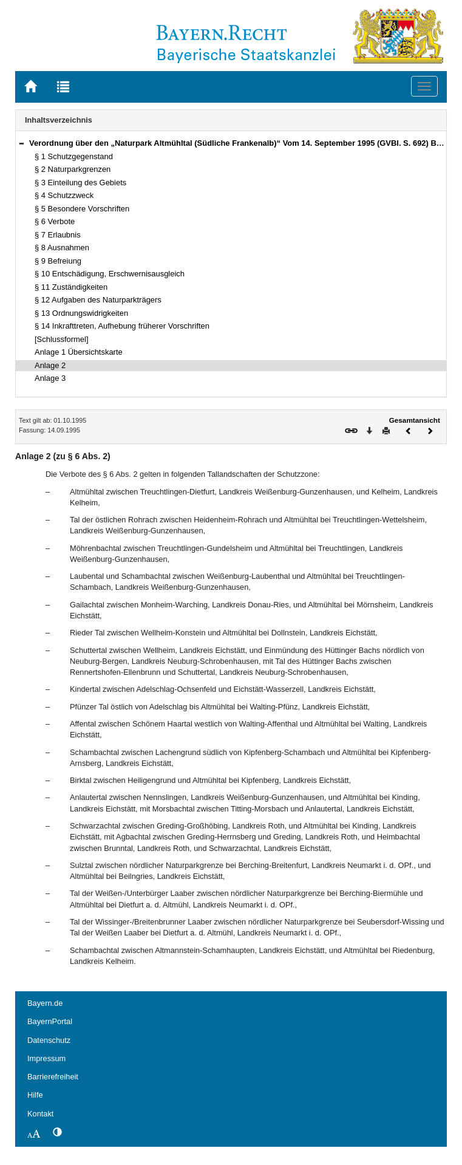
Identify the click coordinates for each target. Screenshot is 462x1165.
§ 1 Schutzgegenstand (74, 156)
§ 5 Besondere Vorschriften (82, 208)
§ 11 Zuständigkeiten (71, 287)
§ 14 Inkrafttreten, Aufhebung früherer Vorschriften (122, 325)
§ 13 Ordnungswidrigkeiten (81, 313)
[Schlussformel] (62, 339)
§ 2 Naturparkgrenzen (72, 169)
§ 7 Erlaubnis (58, 234)
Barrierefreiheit (52, 1076)
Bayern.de (45, 1003)
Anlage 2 (50, 365)
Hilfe (35, 1094)
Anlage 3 (50, 378)
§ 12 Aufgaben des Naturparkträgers (98, 299)
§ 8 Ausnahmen (62, 247)
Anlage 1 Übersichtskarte (79, 352)
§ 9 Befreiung (58, 260)
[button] (21, 143)
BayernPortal (49, 1021)
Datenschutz (48, 1040)
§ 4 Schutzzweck (64, 195)
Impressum (46, 1058)
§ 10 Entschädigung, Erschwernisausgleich (110, 273)
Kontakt (40, 1113)
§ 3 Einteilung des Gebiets (80, 182)
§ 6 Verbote (55, 221)
